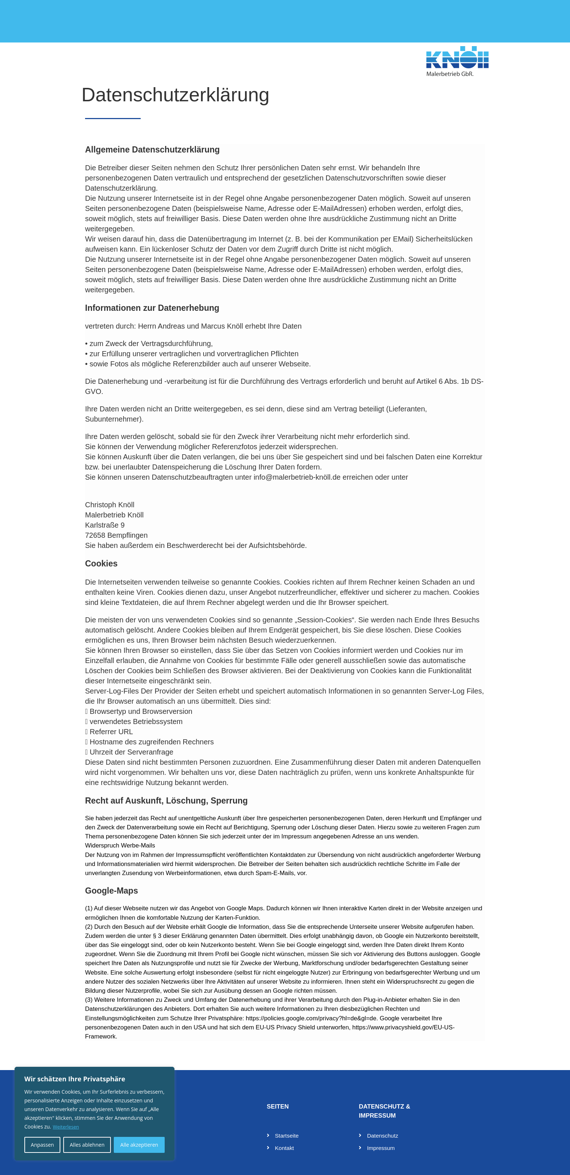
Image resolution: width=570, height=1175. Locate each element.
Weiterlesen (67, 1126)
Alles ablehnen (87, 1144)
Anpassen (42, 1144)
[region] (94, 1113)
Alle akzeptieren (139, 1144)
